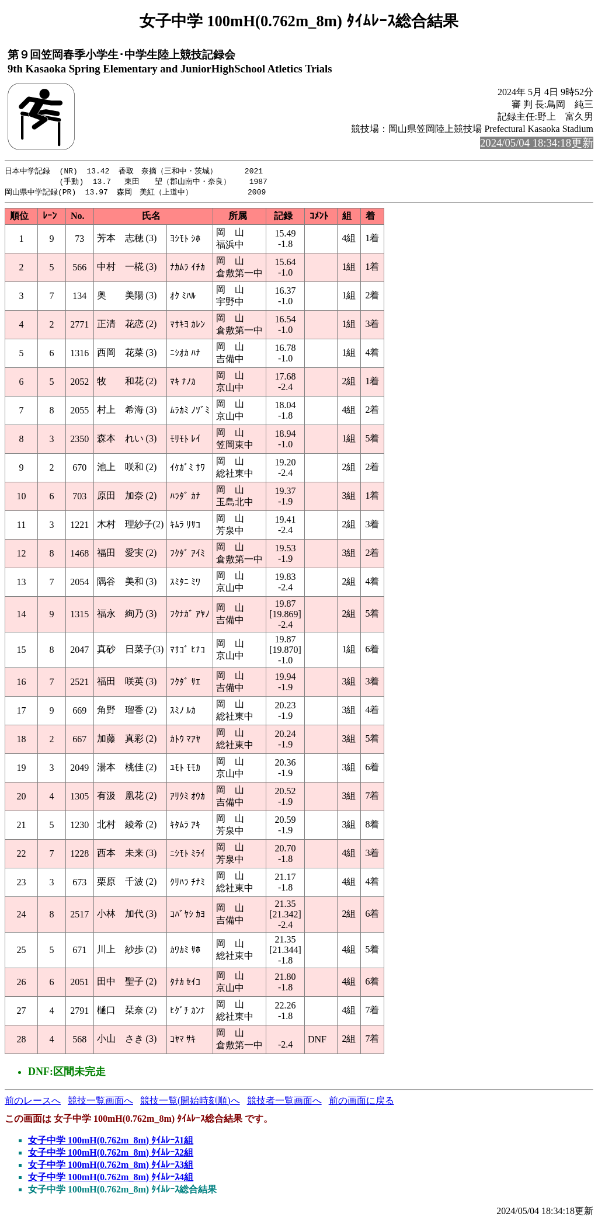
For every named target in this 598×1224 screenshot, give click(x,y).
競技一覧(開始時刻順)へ (190, 1102)
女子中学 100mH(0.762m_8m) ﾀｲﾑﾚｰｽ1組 (110, 1142)
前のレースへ (33, 1102)
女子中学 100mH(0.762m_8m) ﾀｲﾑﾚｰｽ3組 (110, 1166)
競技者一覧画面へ (284, 1102)
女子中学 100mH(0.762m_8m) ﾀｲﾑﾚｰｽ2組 (110, 1154)
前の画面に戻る (361, 1102)
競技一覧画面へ (100, 1102)
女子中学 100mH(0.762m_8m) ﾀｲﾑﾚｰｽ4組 (110, 1179)
